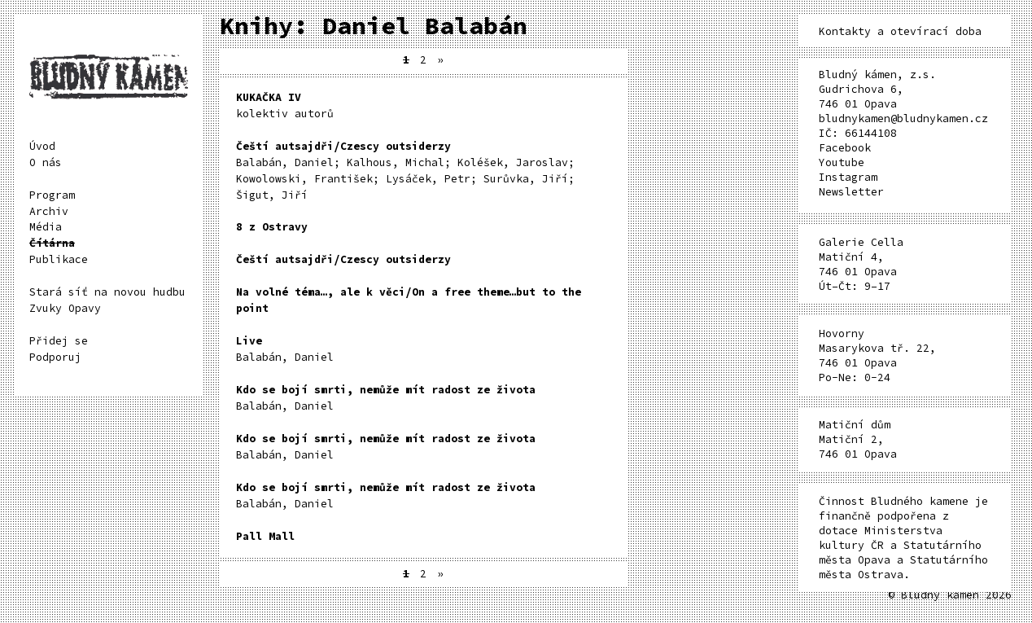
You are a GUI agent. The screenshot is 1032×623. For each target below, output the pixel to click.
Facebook (845, 148)
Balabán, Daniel (285, 349)
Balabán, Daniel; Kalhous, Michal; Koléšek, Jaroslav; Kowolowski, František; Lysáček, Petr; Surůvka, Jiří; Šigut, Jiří (405, 170)
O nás (45, 162)
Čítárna (52, 243)
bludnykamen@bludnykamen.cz (903, 118)
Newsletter (851, 192)
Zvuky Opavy (65, 308)
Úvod (42, 146)
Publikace (58, 259)
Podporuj (55, 357)
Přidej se (58, 341)
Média (45, 227)
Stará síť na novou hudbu (107, 292)
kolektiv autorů (285, 105)
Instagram (848, 177)
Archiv (48, 211)
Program (52, 195)
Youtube (841, 162)
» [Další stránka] (440, 60)
